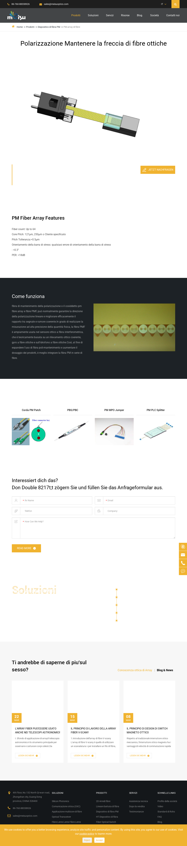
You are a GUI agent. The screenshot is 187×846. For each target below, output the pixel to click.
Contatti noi (173, 15)
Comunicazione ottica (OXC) (137, 598)
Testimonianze (136, 811)
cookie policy (86, 833)
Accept (99, 840)
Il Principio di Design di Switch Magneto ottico (147, 730)
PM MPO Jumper (114, 410)
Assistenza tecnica (138, 801)
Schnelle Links (166, 793)
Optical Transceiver (132, 614)
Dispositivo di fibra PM (49, 27)
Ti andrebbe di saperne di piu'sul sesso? (49, 666)
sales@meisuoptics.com (53, 4)
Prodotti (75, 15)
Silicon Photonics (130, 590)
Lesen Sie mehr (28, 755)
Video (160, 806)
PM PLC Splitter (156, 410)
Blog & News (165, 670)
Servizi (110, 15)
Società (154, 15)
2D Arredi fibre (103, 801)
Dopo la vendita (137, 806)
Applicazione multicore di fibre (139, 606)
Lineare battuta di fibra (107, 806)
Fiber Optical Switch (106, 822)
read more (26, 548)
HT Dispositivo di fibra (107, 816)
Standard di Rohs (166, 811)
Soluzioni (93, 15)
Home (20, 27)
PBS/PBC (72, 410)
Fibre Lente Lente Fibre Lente (141, 620)
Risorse (125, 15)
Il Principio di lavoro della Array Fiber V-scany (93, 730)
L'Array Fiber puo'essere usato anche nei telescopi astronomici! (37, 730)
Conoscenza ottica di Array (135, 670)
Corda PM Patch (31, 410)
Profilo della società (167, 801)
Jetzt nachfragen (157, 169)
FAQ (160, 816)
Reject (87, 840)
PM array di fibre (72, 27)
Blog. (140, 15)
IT (162, 4)
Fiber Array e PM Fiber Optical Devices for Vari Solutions (39, 598)
